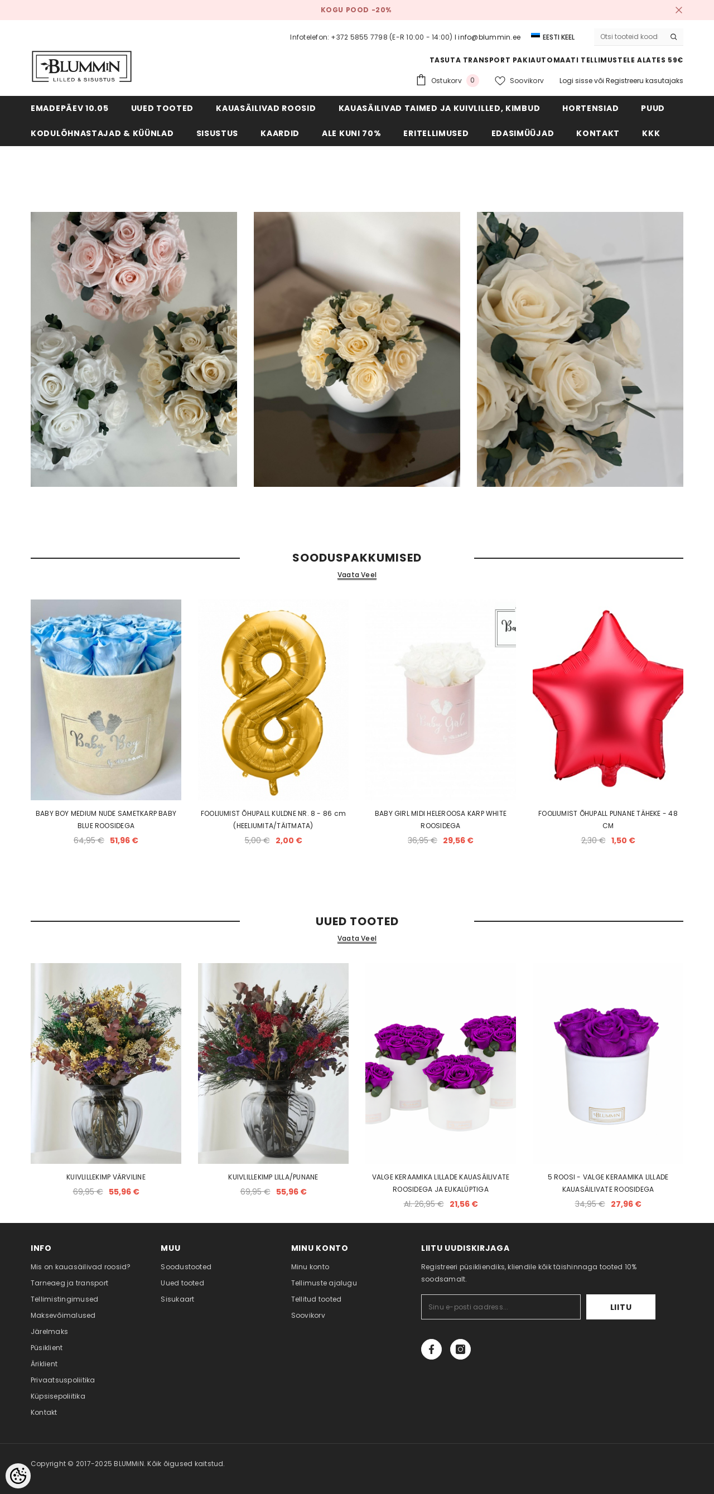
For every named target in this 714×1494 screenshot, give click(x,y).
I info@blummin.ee (487, 37)
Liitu (621, 1307)
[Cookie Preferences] (18, 1475)
